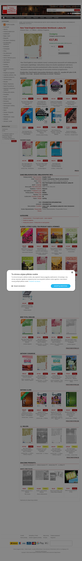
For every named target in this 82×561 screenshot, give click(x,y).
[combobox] (72, 272)
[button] (18, 286)
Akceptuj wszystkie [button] (60, 286)
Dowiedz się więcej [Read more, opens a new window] (34, 281)
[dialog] (41, 280)
